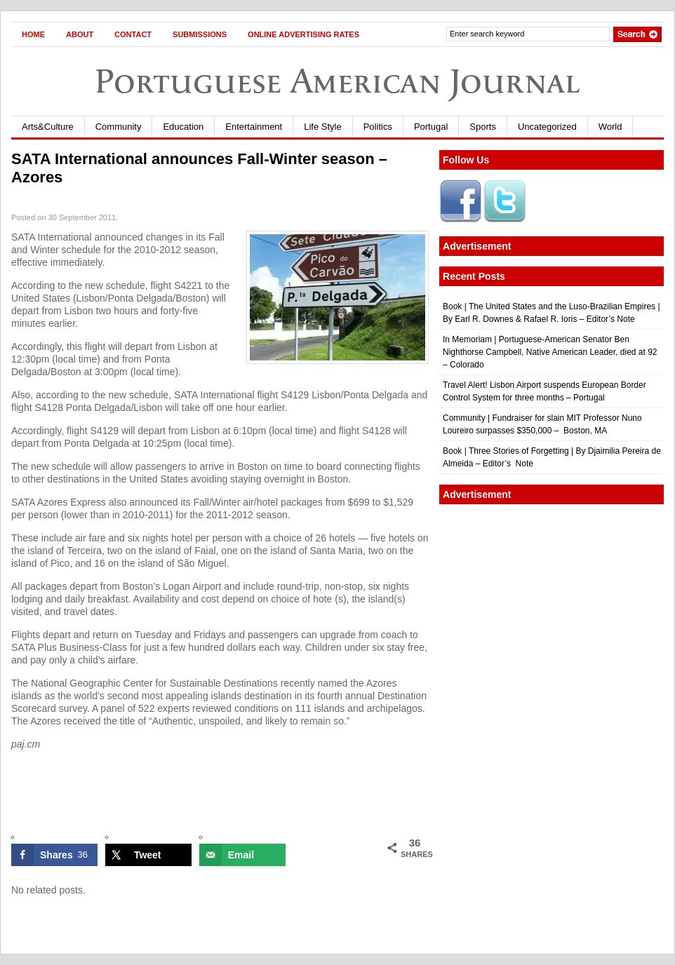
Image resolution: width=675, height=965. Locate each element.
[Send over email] (242, 855)
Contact (133, 34)
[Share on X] (148, 855)
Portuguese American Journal (337, 81)
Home (33, 34)
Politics (377, 126)
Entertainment (253, 126)
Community (118, 126)
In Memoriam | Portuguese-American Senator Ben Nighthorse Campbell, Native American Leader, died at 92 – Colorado (550, 352)
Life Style (322, 126)
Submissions (200, 34)
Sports (482, 126)
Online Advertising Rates (303, 34)
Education (183, 126)
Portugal (431, 126)
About (79, 34)
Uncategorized (547, 126)
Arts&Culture (48, 126)
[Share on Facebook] (54, 855)
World (610, 126)
